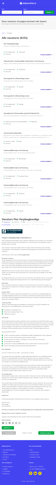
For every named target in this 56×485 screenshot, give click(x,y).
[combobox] (12, 12)
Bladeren (5, 452)
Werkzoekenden (34, 452)
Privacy (5, 459)
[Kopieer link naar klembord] (19, 423)
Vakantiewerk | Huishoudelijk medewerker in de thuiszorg (24, 61)
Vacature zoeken (34, 454)
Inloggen (5, 469)
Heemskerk (7, 222)
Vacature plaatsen (8, 466)
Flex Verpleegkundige (11, 44)
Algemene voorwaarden (9, 454)
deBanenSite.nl (29, 481)
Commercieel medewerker (13, 133)
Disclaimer (6, 457)
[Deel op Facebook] (3, 423)
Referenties (6, 473)
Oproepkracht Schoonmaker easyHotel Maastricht (21, 113)
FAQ (31, 450)
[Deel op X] (6, 423)
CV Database (6, 471)
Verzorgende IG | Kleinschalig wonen (16, 79)
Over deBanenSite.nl (8, 450)
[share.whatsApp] (13, 423)
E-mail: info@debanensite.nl (38, 469)
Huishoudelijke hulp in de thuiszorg (16, 150)
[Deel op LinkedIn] (9, 423)
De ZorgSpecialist (6, 225)
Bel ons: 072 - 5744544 (36, 466)
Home (3, 33)
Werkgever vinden (35, 457)
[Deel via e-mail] (16, 423)
